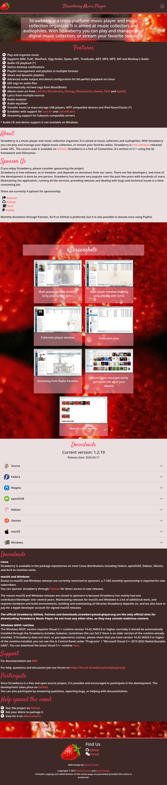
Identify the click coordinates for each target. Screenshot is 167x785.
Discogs (70, 91)
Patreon (12, 198)
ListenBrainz (67, 111)
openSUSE (14, 498)
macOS (12, 531)
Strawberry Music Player (84, 6)
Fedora (12, 476)
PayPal (10, 210)
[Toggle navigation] (162, 6)
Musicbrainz (55, 91)
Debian (12, 509)
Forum (95, 754)
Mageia (12, 487)
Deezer (98, 91)
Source (12, 466)
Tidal (107, 91)
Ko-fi (10, 206)
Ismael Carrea (91, 764)
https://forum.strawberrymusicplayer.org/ (97, 667)
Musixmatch (84, 91)
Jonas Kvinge (103, 770)
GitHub (61, 149)
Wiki (35, 661)
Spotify (121, 91)
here (76, 645)
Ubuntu (12, 520)
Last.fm (41, 91)
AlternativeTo (32, 716)
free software (141, 145)
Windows (13, 542)
